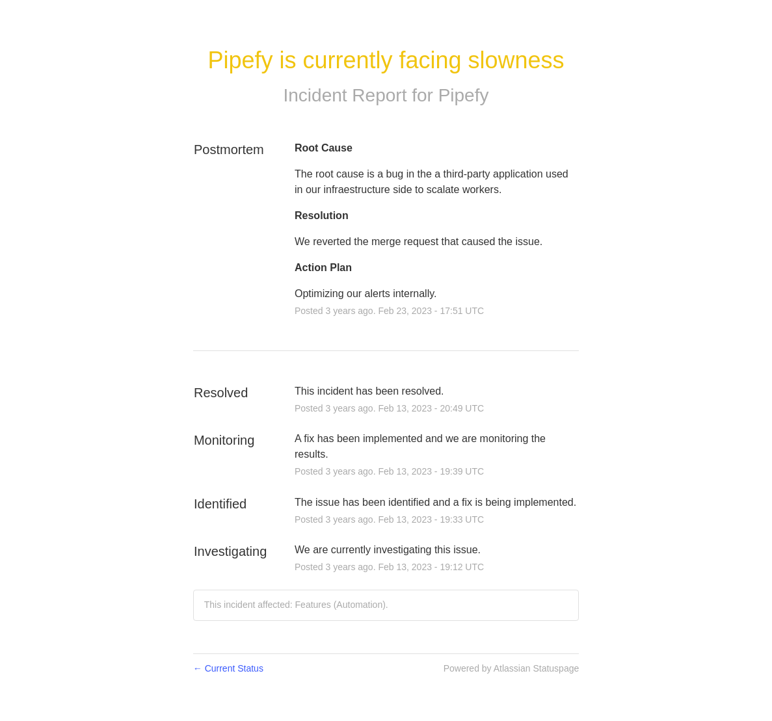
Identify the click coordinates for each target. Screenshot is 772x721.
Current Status (228, 668)
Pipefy (463, 95)
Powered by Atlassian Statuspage (511, 668)
